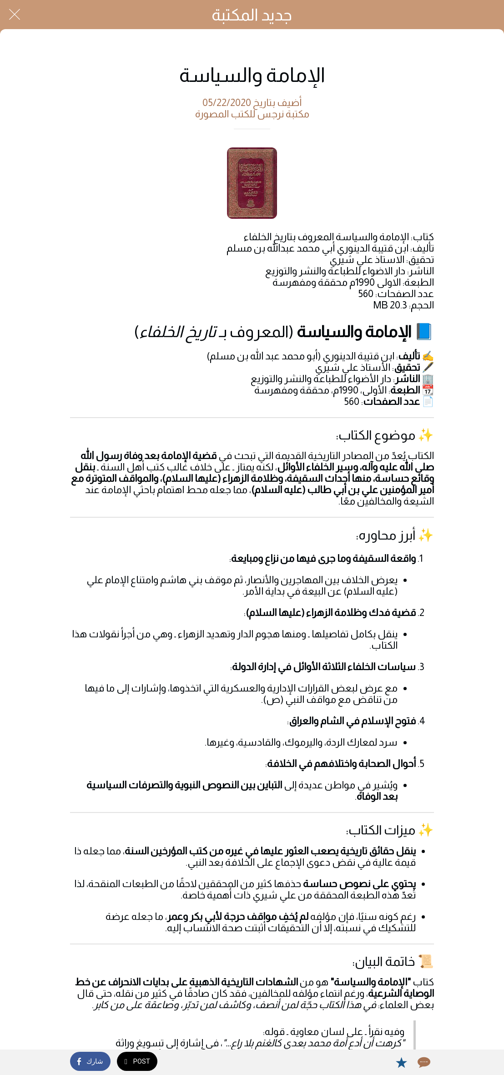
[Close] (14, 14)
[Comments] (423, 1062)
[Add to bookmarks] (401, 1062)
